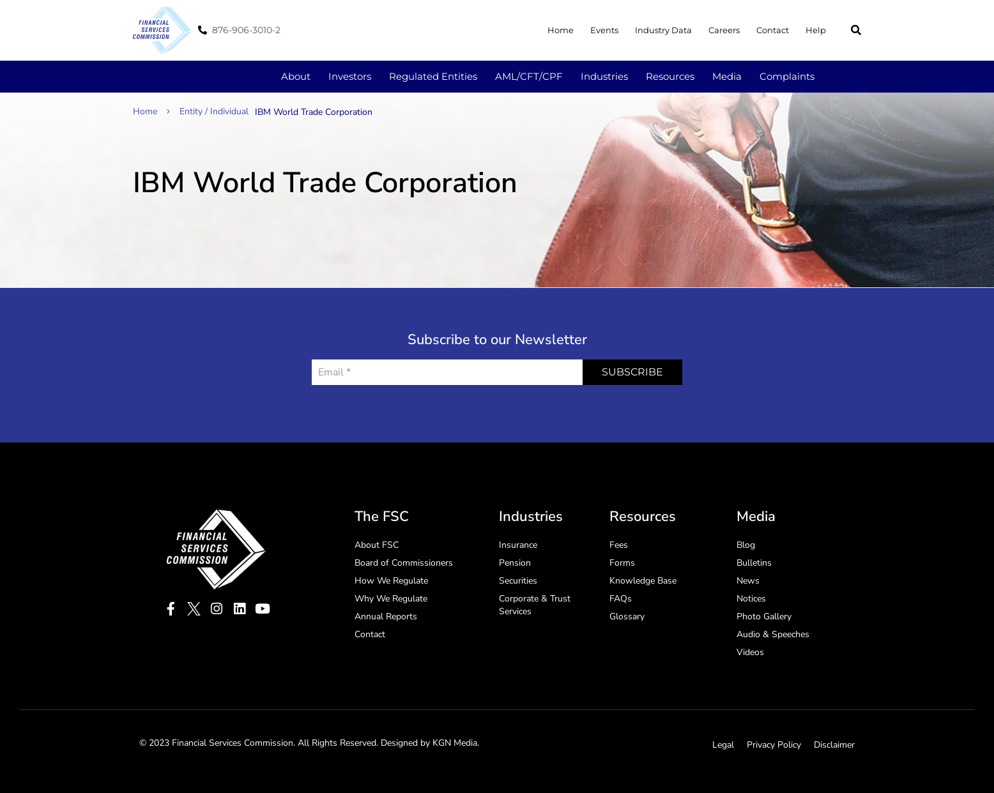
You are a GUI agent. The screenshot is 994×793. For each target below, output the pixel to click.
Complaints (787, 76)
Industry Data (663, 30)
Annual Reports (386, 616)
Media (727, 76)
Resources (670, 76)
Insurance (518, 545)
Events (604, 30)
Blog (746, 545)
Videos (750, 652)
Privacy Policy (774, 745)
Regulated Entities (433, 76)
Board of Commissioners (404, 563)
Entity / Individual (214, 111)
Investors (349, 76)
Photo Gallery (764, 616)
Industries (604, 76)
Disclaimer (834, 745)
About (295, 76)
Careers (724, 30)
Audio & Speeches (773, 634)
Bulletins (754, 563)
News (748, 581)
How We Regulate (391, 581)
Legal (723, 745)
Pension (515, 563)
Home (560, 30)
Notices (751, 599)
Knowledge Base (643, 581)
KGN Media (454, 743)
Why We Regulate (391, 599)
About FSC (377, 545)
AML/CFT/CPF (529, 76)
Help (816, 30)
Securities (518, 581)
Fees (618, 545)
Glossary (627, 616)
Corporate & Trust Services (534, 605)
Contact (772, 30)
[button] (856, 30)
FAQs (620, 599)
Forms (622, 563)
